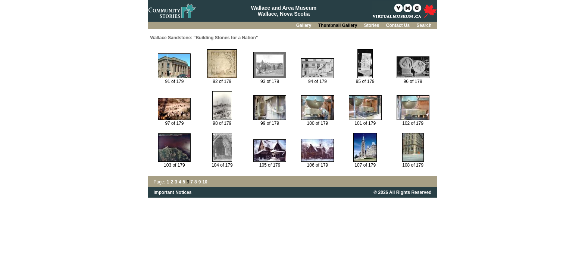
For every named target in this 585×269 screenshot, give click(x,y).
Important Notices (173, 192)
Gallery (304, 25)
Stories (372, 25)
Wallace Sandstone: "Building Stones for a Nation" (204, 37)
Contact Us (398, 25)
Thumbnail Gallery (338, 25)
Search (423, 25)
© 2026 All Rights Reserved (402, 192)
